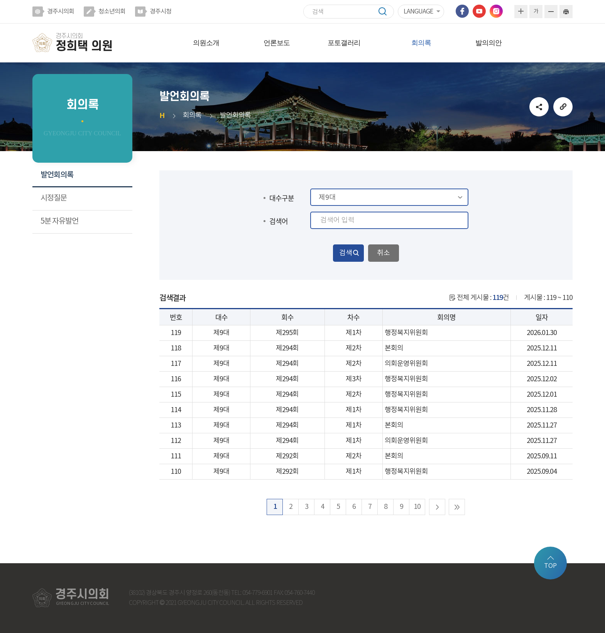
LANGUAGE (418, 11)
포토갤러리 (344, 43)
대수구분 (281, 198)
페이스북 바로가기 (462, 11)
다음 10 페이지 (437, 507)
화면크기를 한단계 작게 (551, 11)
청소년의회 (111, 11)
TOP (550, 565)
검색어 (278, 221)
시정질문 (54, 198)
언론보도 (277, 43)
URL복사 (563, 106)
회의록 (421, 43)
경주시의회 (60, 11)
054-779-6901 (257, 593)
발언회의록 (57, 175)
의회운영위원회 (406, 364)
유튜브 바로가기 (479, 11)
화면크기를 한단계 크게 (520, 11)
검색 (386, 11)
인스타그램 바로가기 (496, 11)
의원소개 (206, 43)
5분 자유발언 (59, 221)
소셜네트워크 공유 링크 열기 (539, 106)
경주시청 (160, 11)
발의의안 (488, 43)
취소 (383, 253)
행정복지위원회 (406, 333)
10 (417, 507)
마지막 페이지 (457, 507)
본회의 (394, 348)
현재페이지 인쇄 (566, 11)
